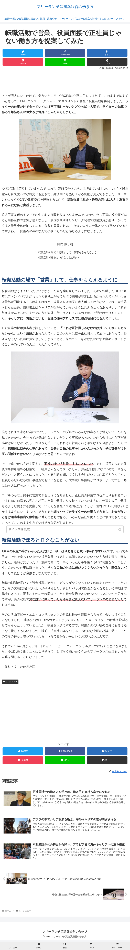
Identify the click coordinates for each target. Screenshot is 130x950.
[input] (64, 537)
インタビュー (11, 683)
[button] (120, 537)
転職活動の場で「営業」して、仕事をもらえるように (68, 252)
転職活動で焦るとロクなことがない (58, 257)
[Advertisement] (65, 80)
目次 (60, 244)
